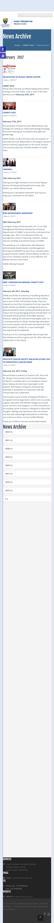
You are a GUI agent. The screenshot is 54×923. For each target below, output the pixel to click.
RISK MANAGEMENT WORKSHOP (18, 213)
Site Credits (32, 906)
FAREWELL (8, 169)
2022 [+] (8, 432)
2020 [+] (8, 448)
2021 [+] (8, 440)
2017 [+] (8, 473)
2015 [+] (8, 490)
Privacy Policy (19, 906)
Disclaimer (43, 906)
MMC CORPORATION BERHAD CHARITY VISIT (23, 282)
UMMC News (28, 45)
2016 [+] (8, 482)
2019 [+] (8, 457)
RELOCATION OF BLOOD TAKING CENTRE (21, 77)
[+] (6, 498)
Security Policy (9, 909)
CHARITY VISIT (9, 112)
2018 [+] (8, 465)
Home (17, 45)
